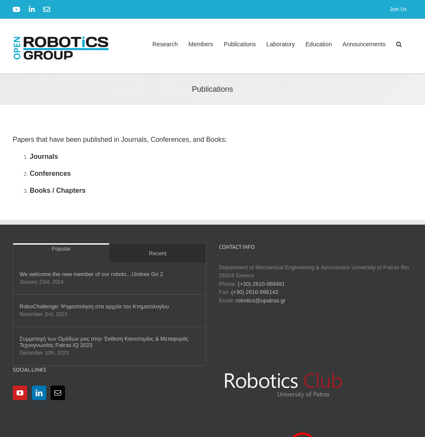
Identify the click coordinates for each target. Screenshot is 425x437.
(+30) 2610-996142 (254, 292)
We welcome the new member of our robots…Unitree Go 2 (91, 274)
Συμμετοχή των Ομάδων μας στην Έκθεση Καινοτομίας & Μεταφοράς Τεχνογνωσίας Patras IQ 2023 (104, 342)
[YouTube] (20, 393)
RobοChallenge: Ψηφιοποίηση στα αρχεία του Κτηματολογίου (94, 306)
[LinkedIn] (39, 393)
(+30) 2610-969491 (261, 284)
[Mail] (58, 393)
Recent (157, 253)
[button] (399, 44)
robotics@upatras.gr (260, 300)
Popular (61, 248)
